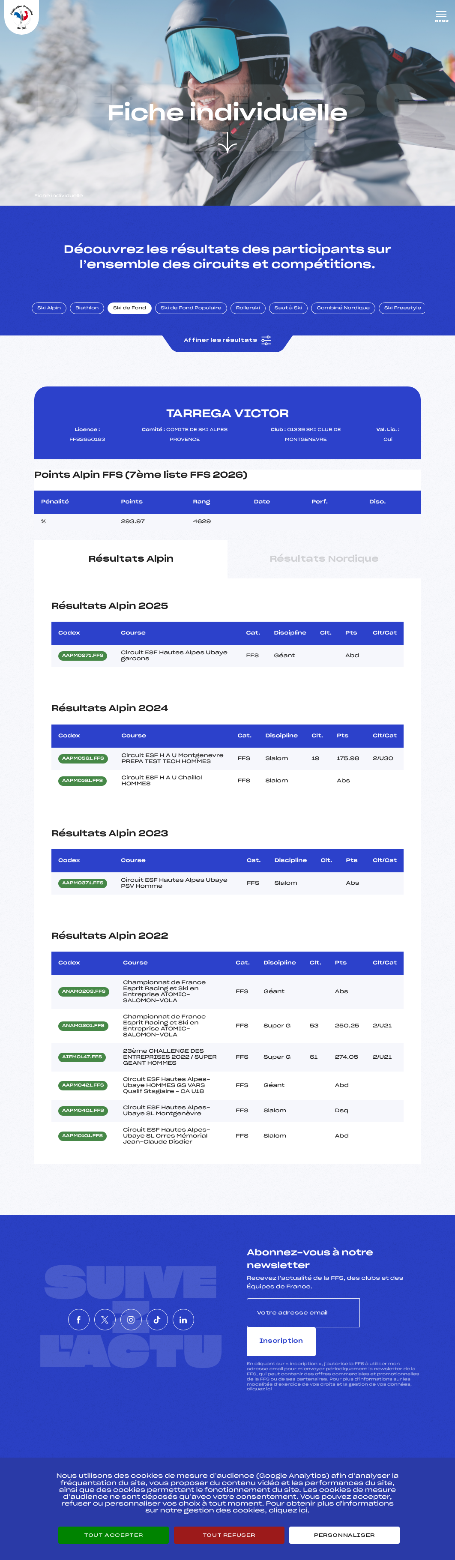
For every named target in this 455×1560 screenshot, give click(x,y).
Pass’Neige (209, 1451)
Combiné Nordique (348, 314)
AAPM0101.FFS (82, 1143)
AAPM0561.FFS (83, 765)
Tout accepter (113, 1535)
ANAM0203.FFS (83, 998)
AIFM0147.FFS (82, 1064)
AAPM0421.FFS (83, 1092)
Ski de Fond (134, 314)
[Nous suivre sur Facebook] (53, 1311)
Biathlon (92, 314)
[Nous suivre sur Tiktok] (170, 1311)
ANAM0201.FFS (83, 1032)
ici (269, 1366)
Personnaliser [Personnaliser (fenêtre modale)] (344, 1535)
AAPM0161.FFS (82, 787)
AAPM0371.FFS (82, 890)
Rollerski (253, 314)
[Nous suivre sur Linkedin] (209, 1311)
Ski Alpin (54, 314)
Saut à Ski (293, 314)
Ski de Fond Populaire (196, 314)
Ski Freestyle (407, 314)
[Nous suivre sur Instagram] (131, 1311)
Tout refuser (229, 1535)
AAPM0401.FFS (83, 1117)
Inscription (390, 1318)
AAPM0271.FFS (82, 662)
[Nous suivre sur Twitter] (92, 1311)
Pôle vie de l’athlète (341, 1451)
